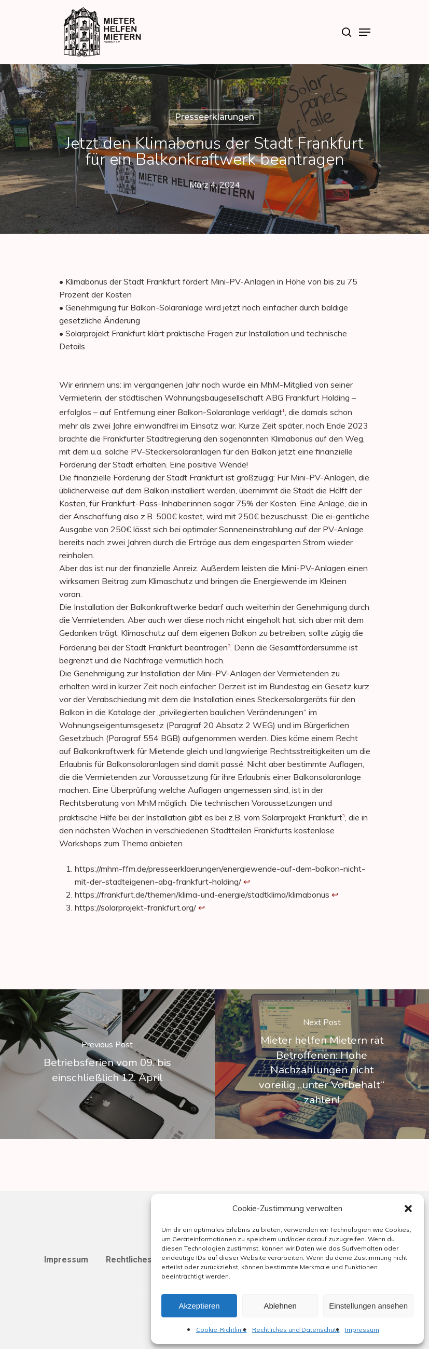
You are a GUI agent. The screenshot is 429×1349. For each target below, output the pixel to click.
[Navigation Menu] (364, 32)
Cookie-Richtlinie (221, 1329)
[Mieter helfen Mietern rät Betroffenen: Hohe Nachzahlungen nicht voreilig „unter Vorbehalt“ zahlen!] (322, 1064)
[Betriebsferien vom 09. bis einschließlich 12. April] (107, 1064)
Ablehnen (280, 1305)
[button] (408, 1208)
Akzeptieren (198, 1305)
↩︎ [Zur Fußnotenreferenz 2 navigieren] (334, 894)
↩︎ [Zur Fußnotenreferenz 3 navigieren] (201, 907)
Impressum (362, 1329)
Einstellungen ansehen (368, 1305)
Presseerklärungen (214, 117)
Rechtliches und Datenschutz (296, 1329)
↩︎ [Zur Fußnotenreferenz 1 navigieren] (246, 881)
